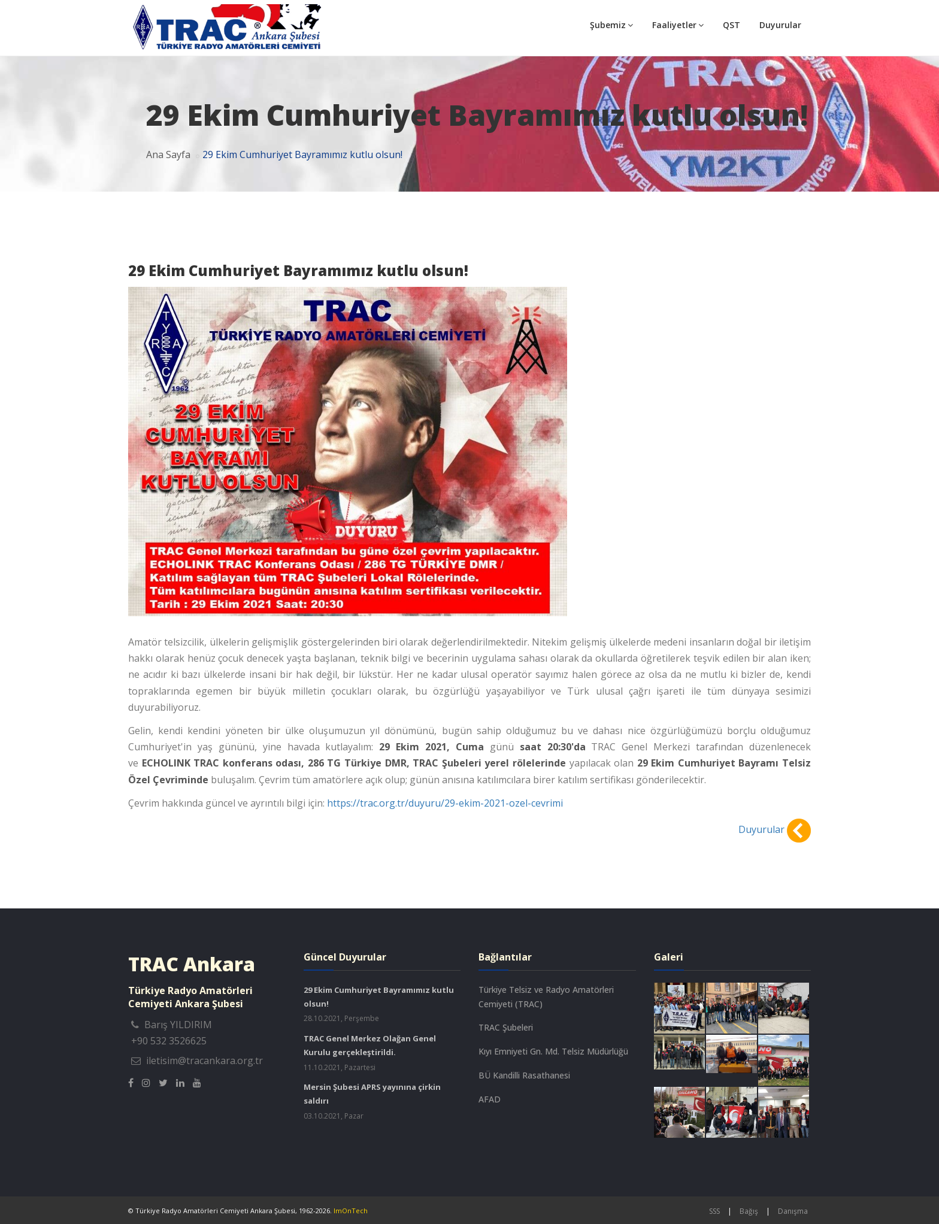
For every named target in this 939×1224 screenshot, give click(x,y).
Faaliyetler (678, 25)
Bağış (749, 1211)
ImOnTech (351, 1210)
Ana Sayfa (168, 154)
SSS (714, 1211)
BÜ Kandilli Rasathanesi (524, 1075)
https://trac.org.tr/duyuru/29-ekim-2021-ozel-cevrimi (445, 803)
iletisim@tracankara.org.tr (204, 1060)
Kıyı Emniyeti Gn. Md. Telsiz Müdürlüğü (553, 1051)
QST (731, 25)
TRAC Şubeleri (505, 1027)
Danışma (793, 1211)
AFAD (489, 1099)
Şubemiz (611, 25)
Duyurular (780, 25)
